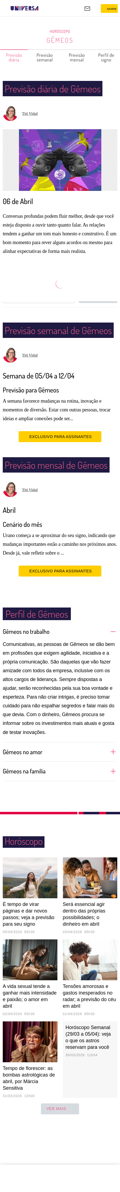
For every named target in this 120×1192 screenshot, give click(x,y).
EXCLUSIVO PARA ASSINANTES (60, 464)
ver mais (60, 1151)
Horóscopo (60, 31)
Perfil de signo (106, 57)
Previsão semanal (45, 57)
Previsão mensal (77, 57)
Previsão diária (14, 57)
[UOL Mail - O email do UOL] (87, 8)
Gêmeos (60, 40)
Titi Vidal (30, 128)
